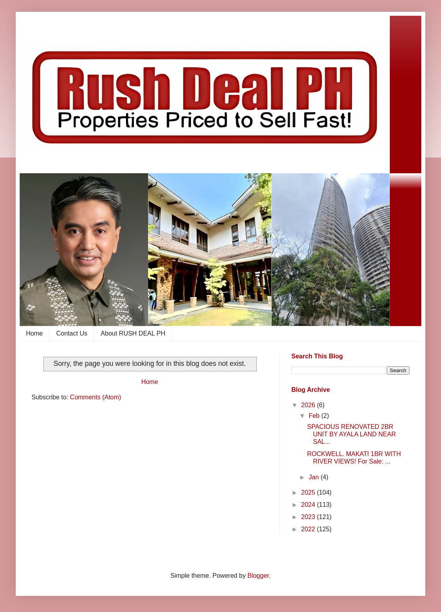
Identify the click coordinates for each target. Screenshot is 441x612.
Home (34, 333)
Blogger (258, 575)
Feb (315, 415)
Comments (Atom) (95, 397)
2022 (309, 529)
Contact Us (71, 333)
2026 (309, 405)
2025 (309, 492)
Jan (315, 477)
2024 (309, 504)
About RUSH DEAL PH (133, 333)
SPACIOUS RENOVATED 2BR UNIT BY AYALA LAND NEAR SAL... (351, 434)
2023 (309, 517)
